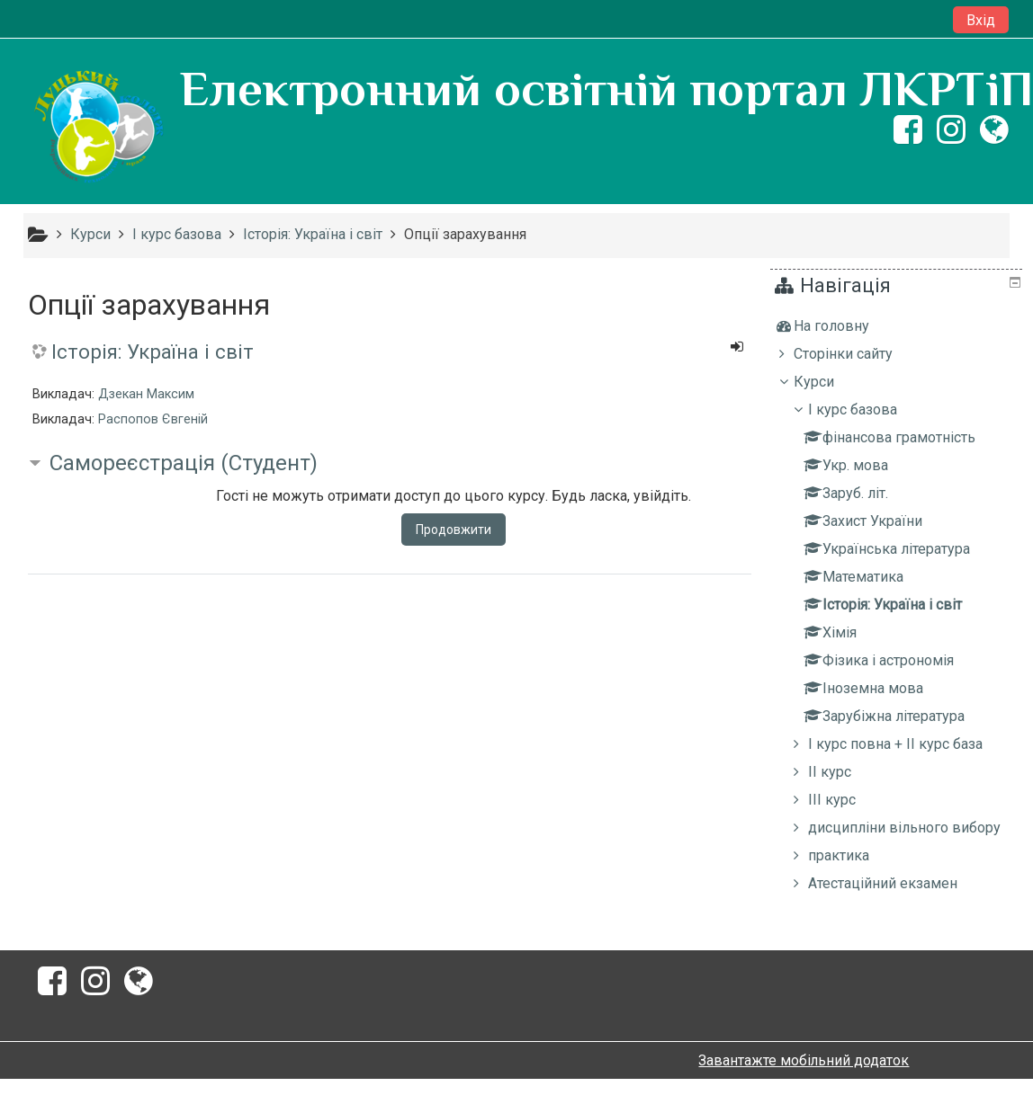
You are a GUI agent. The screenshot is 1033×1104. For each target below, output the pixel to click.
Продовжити (453, 529)
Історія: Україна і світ (152, 351)
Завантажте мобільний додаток (803, 1085)
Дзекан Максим (146, 394)
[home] (98, 127)
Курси (826, 381)
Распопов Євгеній (153, 419)
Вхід (980, 20)
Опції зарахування (465, 234)
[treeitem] (898, 326)
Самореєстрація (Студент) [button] (183, 463)
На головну (844, 325)
